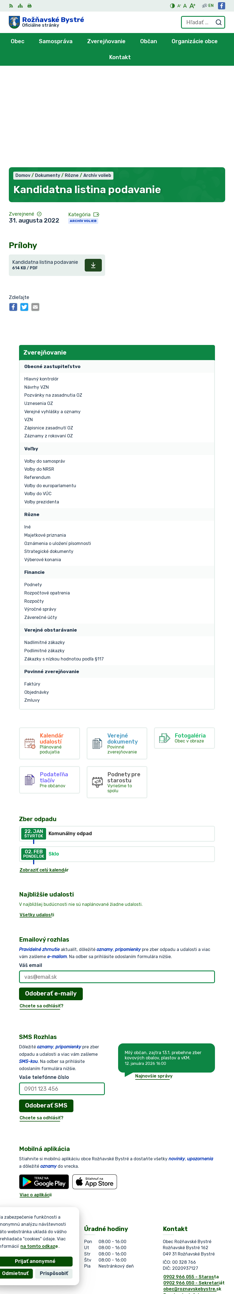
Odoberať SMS (46, 1012)
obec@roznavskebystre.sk (192, 1195)
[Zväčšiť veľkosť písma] (192, 6)
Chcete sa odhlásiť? (41, 912)
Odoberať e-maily (51, 900)
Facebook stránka (183, 1201)
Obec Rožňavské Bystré (71, 1238)
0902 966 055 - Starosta (191, 1183)
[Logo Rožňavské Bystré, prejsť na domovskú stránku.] (46, 22)
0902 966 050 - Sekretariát (194, 1189)
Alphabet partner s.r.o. (90, 1233)
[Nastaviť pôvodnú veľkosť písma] (185, 6)
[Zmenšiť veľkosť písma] (179, 6)
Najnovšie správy (153, 982)
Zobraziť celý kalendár (44, 776)
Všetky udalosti (37, 821)
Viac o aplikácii (36, 1101)
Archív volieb (83, 127)
